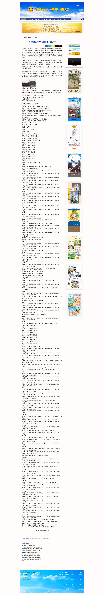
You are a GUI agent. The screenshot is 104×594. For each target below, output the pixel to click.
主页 (22, 37)
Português (80, 572)
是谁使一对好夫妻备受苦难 (29, 545)
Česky (66, 577)
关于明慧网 (24, 574)
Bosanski (67, 574)
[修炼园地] (44, 19)
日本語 (72, 584)
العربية (66, 572)
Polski (72, 589)
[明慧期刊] (37, 19)
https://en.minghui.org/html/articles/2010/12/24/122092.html (38, 538)
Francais (67, 589)
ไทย (79, 581)
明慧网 (43, 48)
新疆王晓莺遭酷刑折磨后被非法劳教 (31, 554)
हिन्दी (72, 574)
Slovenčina (80, 577)
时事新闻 (28, 37)
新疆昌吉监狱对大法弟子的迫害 (30, 552)
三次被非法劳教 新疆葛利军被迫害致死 (31, 555)
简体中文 (61, 574)
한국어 (72, 586)
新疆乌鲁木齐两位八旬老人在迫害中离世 (32, 557)
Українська (80, 586)
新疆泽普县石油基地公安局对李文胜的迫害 (32, 548)
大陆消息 (34, 37)
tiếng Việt (80, 589)
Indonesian (73, 579)
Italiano (72, 581)
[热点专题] (30, 19)
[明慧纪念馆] (58, 19)
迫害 (57, 52)
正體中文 (61, 572)
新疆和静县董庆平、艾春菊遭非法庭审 (31, 550)
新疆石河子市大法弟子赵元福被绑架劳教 (32, 559)
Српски (79, 579)
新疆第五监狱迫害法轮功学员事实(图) (31, 547)
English (66, 581)
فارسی (66, 586)
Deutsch (67, 579)
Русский (80, 574)
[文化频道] (51, 19)
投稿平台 (24, 577)
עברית (72, 572)
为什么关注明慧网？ (26, 579)
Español (66, 584)
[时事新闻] (23, 19)
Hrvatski (73, 577)
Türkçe (79, 584)
